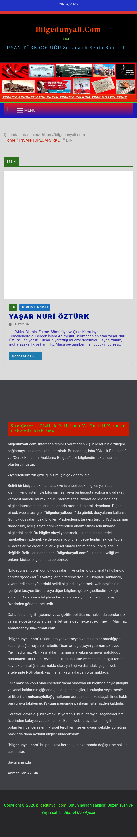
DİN (13, 307)
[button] (30, 110)
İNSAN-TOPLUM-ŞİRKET (35, 307)
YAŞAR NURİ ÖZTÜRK (49, 316)
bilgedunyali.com (68, 29)
